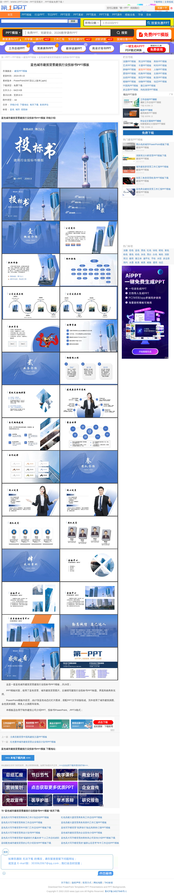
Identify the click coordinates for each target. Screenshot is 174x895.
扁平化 (146, 258)
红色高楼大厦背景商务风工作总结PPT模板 (81, 817)
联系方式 (87, 882)
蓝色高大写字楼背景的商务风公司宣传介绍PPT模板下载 (88, 838)
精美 (143, 262)
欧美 (137, 262)
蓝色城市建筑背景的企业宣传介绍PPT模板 (81, 832)
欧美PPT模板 (160, 77)
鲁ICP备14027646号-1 (116, 891)
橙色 (161, 250)
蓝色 (12, 109)
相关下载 (34, 104)
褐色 (161, 254)
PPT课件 (117, 14)
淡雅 (125, 250)
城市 (18, 109)
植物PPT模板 (129, 81)
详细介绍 (14, 104)
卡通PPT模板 (144, 65)
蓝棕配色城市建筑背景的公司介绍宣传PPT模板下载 (26, 843)
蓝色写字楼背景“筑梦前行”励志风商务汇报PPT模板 (85, 827)
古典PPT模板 (160, 73)
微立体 (138, 258)
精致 (149, 262)
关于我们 (65, 882)
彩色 (131, 250)
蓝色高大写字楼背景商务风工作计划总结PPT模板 (25, 817)
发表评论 (44, 104)
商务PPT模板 (160, 61)
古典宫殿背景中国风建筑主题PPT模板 (28, 737)
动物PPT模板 (144, 81)
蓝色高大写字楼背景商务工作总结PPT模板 (21, 822)
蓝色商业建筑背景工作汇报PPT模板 (153, 189)
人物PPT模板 (160, 69)
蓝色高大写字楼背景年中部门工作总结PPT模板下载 (26, 827)
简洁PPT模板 (144, 61)
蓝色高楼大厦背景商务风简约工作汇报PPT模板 (84, 822)
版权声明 (76, 882)
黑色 (143, 250)
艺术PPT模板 (129, 65)
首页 (10, 14)
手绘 (153, 258)
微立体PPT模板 (148, 85)
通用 (155, 262)
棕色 (137, 254)
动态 (161, 262)
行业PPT (39, 14)
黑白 (149, 254)
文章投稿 (169, 2)
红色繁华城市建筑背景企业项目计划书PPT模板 (33, 742)
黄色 (167, 250)
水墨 (131, 262)
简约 (125, 262)
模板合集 (130, 14)
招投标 (24, 109)
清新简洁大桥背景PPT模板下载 (151, 155)
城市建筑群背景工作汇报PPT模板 (152, 166)
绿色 (155, 250)
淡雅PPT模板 (129, 61)
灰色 (143, 254)
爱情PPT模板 (129, 73)
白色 (155, 254)
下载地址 (24, 104)
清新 (167, 254)
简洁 (125, 258)
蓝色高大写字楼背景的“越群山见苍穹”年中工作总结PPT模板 (90, 843)
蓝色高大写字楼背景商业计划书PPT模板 (20, 832)
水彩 (159, 258)
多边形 (166, 258)
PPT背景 (65, 14)
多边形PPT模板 (130, 89)
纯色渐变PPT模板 (149, 89)
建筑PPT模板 (29, 57)
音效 (148, 14)
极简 (131, 258)
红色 (149, 250)
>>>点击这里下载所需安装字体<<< (73, 765)
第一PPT (5, 57)
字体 (140, 14)
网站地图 (98, 882)
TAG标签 (108, 882)
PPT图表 (91, 14)
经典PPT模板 (144, 73)
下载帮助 (158, 2)
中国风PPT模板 (130, 85)
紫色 (131, 254)
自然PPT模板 (129, 77)
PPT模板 (27, 14)
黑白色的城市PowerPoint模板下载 (152, 144)
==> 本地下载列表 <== (17, 758)
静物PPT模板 (129, 69)
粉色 (125, 254)
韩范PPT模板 (144, 77)
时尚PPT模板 (160, 65)
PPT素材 (78, 14)
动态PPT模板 (160, 81)
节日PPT (52, 14)
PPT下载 (104, 14)
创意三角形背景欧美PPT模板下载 (152, 178)
